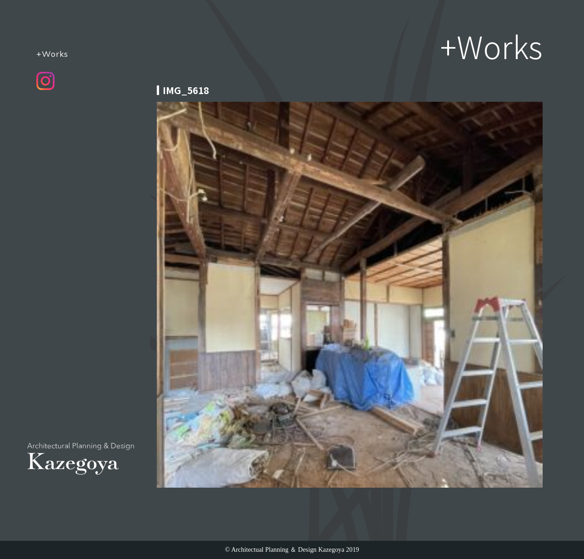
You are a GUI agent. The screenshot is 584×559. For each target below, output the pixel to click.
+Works (52, 54)
